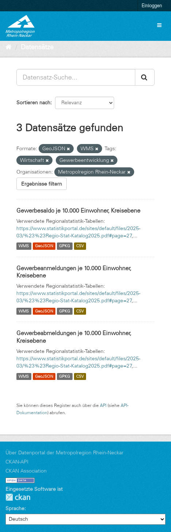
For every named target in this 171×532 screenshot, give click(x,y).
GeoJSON (44, 246)
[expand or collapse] (159, 25)
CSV (80, 246)
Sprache (14, 508)
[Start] (8, 47)
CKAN (17, 497)
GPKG (64, 246)
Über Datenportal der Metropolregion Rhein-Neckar (64, 452)
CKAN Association (26, 470)
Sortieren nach (33, 102)
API (103, 405)
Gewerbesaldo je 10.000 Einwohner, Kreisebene (78, 210)
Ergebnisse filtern (41, 183)
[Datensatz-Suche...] (75, 77)
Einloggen (151, 5)
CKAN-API (16, 461)
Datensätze (37, 47)
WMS (24, 246)
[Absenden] (145, 77)
